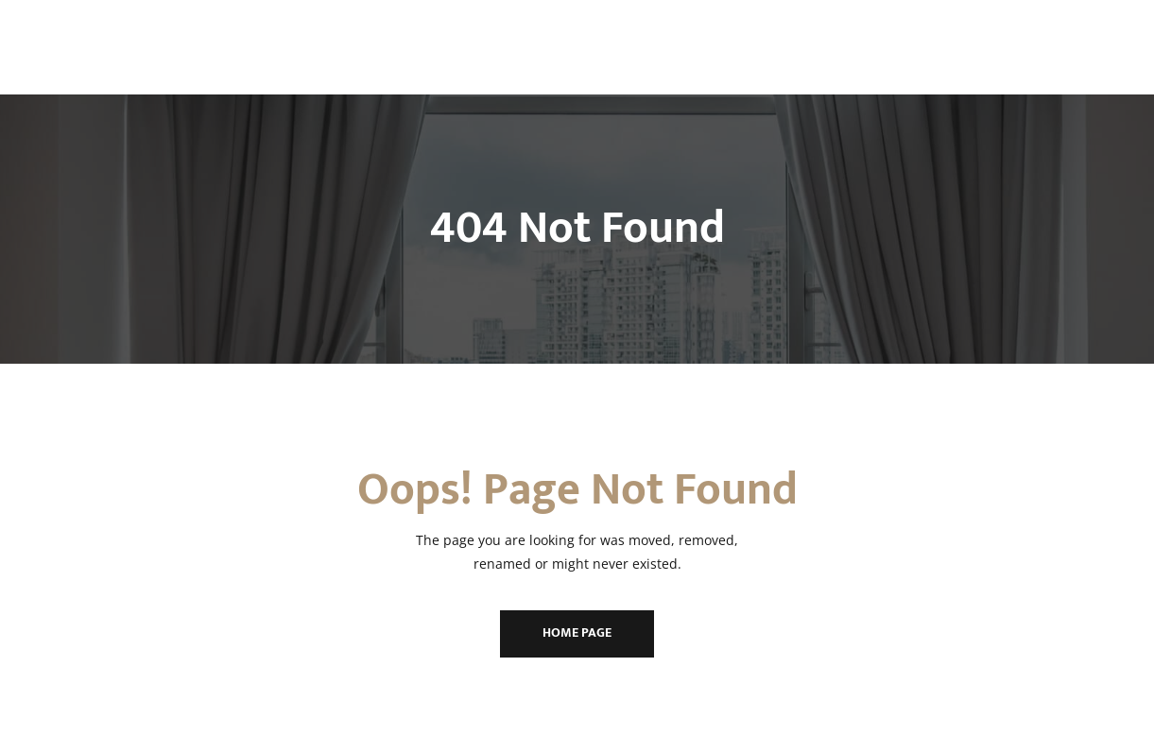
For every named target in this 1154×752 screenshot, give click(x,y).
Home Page (577, 632)
